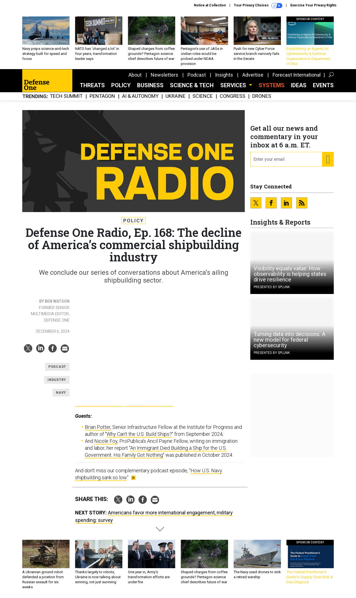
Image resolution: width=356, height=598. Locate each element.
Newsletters (164, 75)
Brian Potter (97, 427)
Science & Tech (192, 85)
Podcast (196, 75)
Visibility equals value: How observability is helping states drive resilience (290, 274)
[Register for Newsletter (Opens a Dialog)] (327, 159)
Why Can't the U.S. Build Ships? (139, 434)
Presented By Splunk (272, 287)
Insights (224, 75)
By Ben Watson (54, 301)
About (135, 75)
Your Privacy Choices (258, 5)
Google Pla (99, 400)
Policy (121, 85)
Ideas (298, 85)
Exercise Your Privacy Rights (313, 5)
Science (202, 96)
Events (323, 85)
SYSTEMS (272, 85)
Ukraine (175, 96)
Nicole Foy (105, 441)
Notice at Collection (210, 5)
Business (150, 85)
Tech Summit (66, 96)
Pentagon (102, 96)
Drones (261, 96)
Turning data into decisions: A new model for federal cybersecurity (289, 340)
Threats (92, 85)
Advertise (252, 75)
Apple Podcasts (149, 400)
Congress (232, 96)
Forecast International (297, 75)
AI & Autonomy (140, 96)
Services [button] (234, 85)
